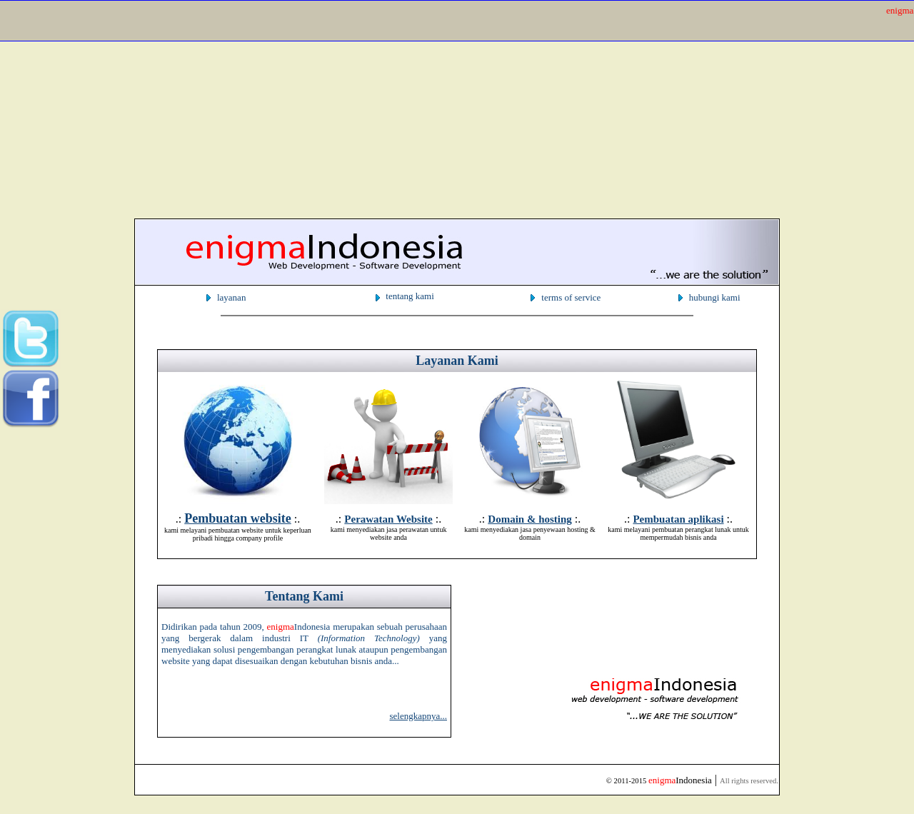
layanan (231, 297)
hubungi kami (714, 297)
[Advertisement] (434, 106)
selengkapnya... (418, 715)
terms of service (571, 297)
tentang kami (410, 296)
